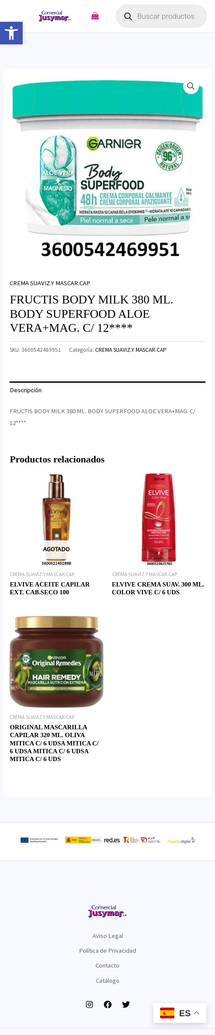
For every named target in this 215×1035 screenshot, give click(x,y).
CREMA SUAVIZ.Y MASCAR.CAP (50, 283)
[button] (11, 33)
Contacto (107, 965)
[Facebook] (108, 1004)
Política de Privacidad (107, 950)
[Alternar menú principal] (19, 16)
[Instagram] (89, 1004)
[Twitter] (126, 1004)
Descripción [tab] (25, 390)
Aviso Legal (107, 936)
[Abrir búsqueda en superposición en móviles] (161, 16)
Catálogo (107, 980)
